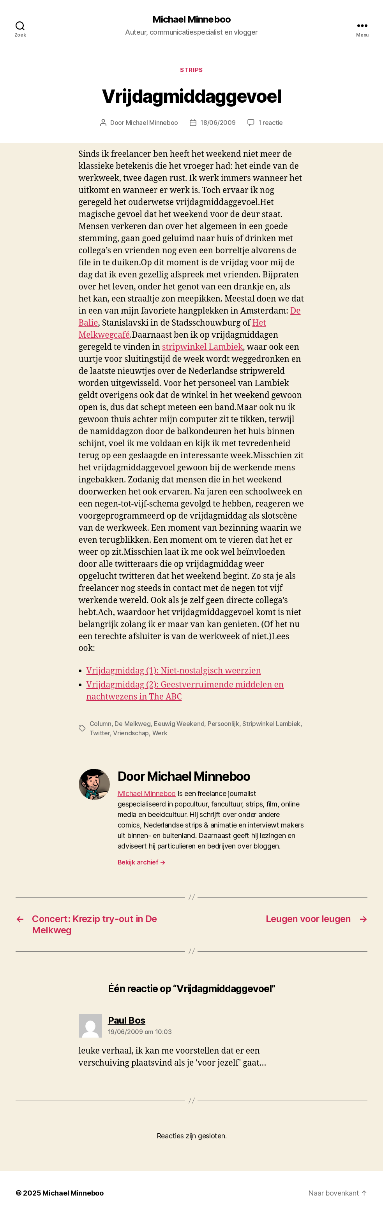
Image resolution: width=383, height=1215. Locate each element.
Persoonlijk (223, 724)
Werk (160, 733)
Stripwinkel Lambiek (271, 724)
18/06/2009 (217, 122)
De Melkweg (132, 724)
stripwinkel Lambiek (202, 347)
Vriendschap (131, 733)
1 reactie (270, 122)
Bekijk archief (142, 862)
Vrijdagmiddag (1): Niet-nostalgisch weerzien (173, 671)
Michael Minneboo (191, 19)
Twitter (100, 733)
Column (100, 724)
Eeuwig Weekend (179, 724)
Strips (191, 70)
